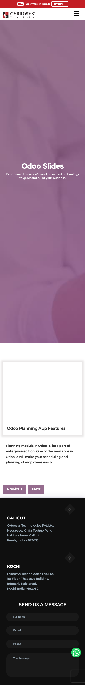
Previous (14, 489)
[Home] (18, 17)
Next (36, 489)
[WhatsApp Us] (76, 652)
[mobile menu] (76, 13)
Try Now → (60, 3)
